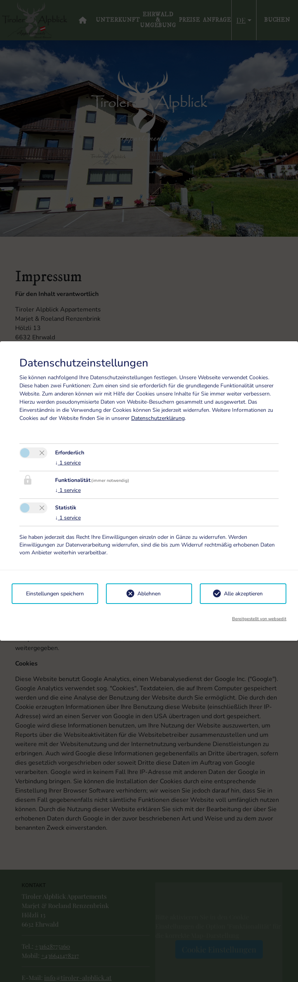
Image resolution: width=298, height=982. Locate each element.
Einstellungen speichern (55, 593)
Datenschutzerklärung (158, 418)
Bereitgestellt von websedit (259, 619)
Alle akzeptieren (243, 593)
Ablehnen (149, 593)
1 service (68, 462)
